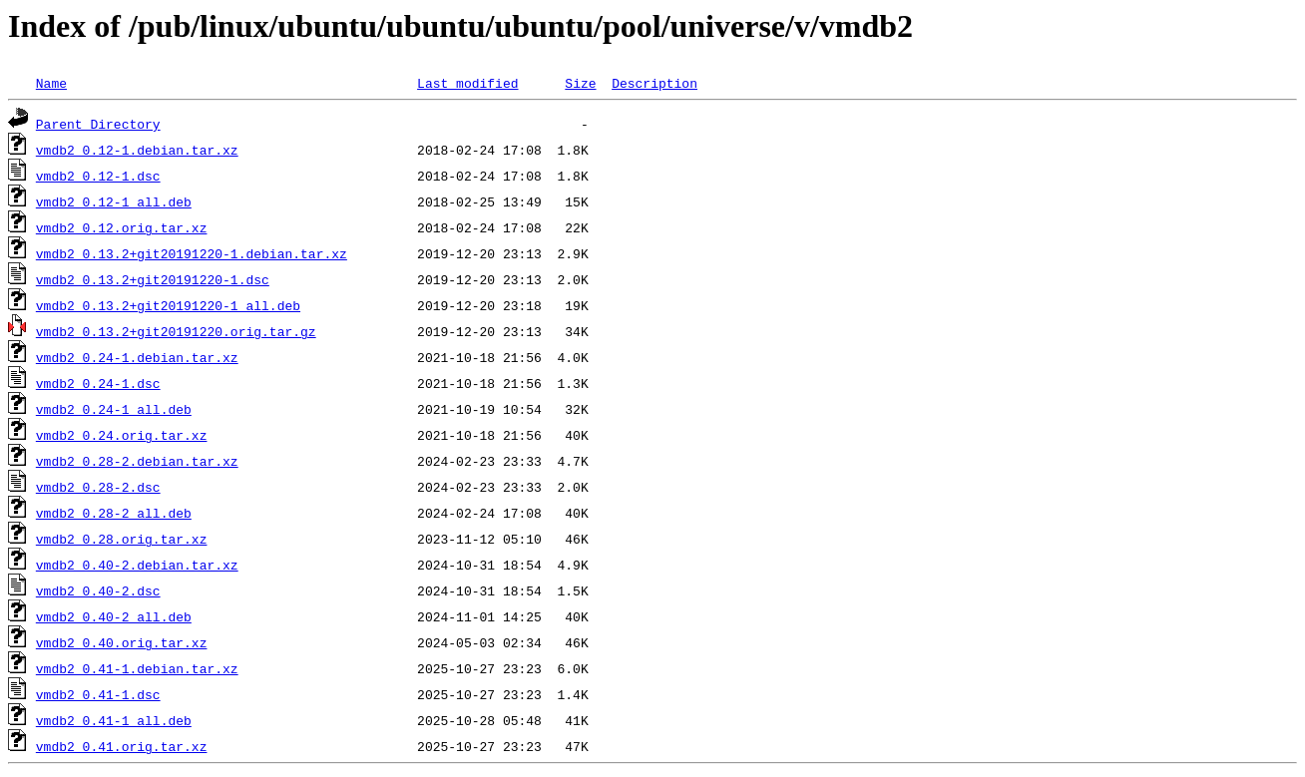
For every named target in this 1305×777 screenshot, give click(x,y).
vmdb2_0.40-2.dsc (98, 590)
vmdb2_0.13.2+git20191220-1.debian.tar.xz (191, 253)
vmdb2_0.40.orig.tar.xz (122, 642)
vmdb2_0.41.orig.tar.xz (122, 746)
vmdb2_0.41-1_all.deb (114, 720)
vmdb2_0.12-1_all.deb (114, 201)
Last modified (467, 83)
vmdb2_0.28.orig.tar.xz (122, 539)
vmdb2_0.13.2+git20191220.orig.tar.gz (176, 331)
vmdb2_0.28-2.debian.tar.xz (137, 461)
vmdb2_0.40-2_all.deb (114, 616)
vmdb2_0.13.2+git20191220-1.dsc (152, 279)
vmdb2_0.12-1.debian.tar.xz (137, 150)
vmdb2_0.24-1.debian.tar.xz (137, 357)
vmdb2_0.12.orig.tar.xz (122, 227)
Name (51, 83)
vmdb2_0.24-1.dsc (98, 383)
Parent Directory (98, 124)
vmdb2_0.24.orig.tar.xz (122, 435)
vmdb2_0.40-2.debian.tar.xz (137, 565)
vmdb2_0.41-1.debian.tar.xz (137, 668)
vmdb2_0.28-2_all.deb (114, 513)
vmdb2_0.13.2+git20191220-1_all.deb (168, 305)
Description (654, 83)
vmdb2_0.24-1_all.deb (114, 409)
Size (580, 83)
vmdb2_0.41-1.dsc (98, 694)
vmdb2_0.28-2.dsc (98, 487)
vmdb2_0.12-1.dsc (98, 176)
